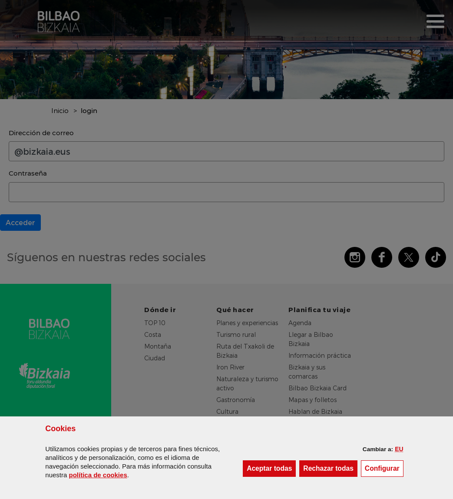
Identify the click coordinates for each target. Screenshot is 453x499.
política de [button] (98, 475)
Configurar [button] (384, 468)
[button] (399, 449)
